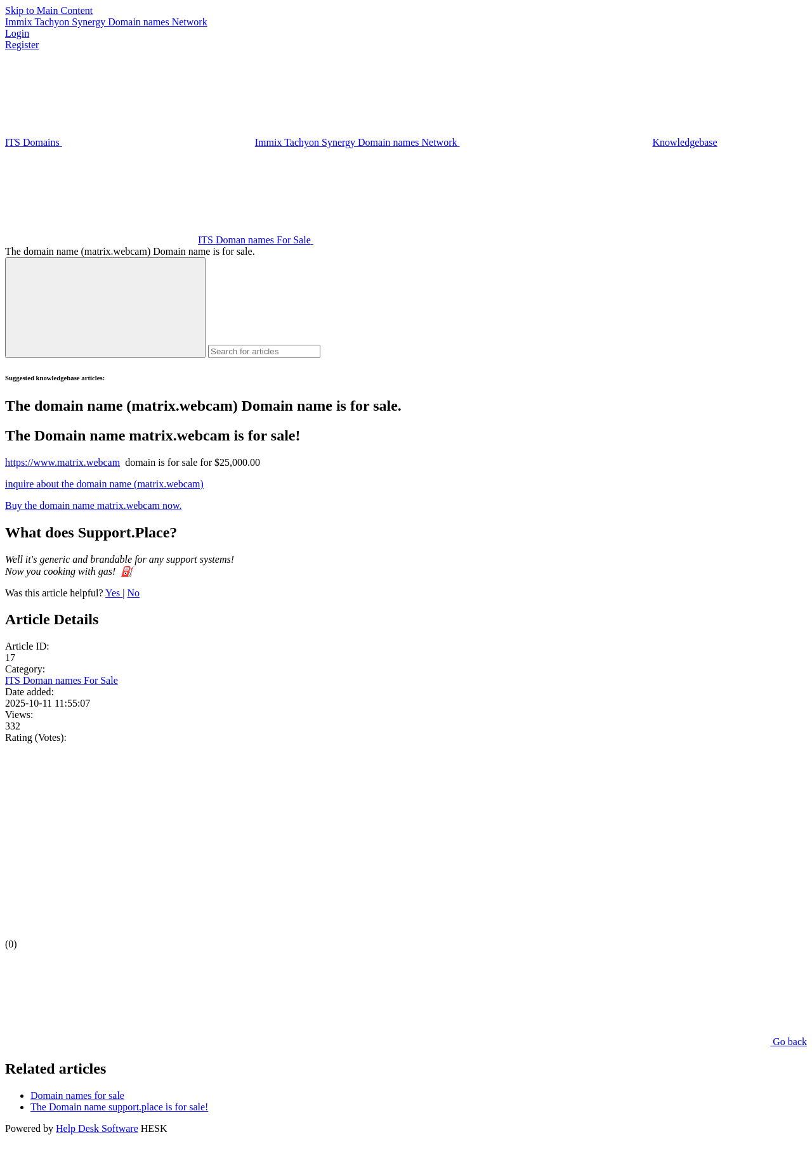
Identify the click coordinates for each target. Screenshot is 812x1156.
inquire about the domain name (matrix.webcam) (104, 483)
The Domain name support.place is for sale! (119, 1106)
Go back (693, 1041)
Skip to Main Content (49, 10)
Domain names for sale (77, 1095)
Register (22, 44)
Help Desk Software (97, 1128)
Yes (113, 593)
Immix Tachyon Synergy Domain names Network (106, 21)
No (134, 593)
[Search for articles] (264, 351)
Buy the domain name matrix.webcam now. (93, 505)
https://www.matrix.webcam (62, 462)
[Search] (105, 307)
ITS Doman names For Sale (61, 680)
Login (17, 33)
